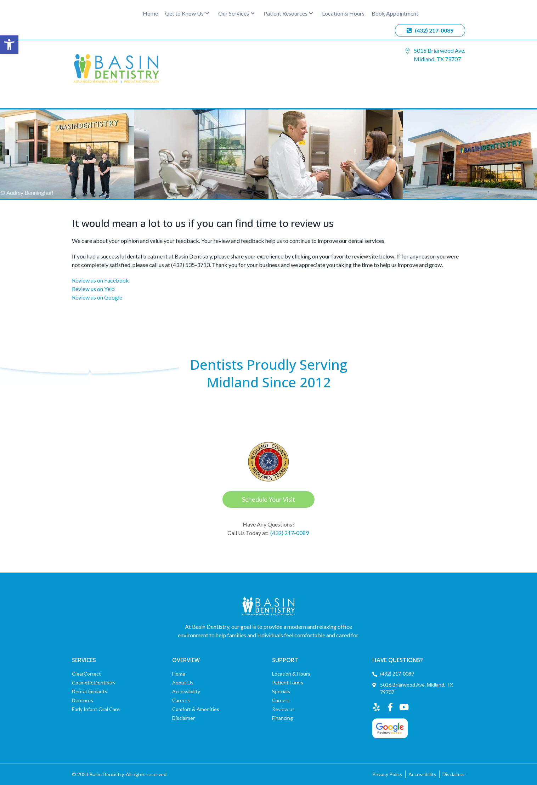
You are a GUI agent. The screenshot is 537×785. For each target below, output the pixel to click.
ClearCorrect (86, 674)
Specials (281, 691)
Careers (181, 700)
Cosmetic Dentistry (93, 682)
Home (150, 13)
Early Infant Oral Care (96, 709)
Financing (282, 718)
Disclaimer (183, 718)
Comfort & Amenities (195, 709)
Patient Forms (287, 682)
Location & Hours (343, 13)
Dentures (82, 700)
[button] (9, 44)
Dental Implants (89, 691)
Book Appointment (395, 13)
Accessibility (186, 691)
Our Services (236, 13)
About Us (182, 682)
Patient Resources (288, 13)
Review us (283, 709)
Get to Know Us (187, 13)
